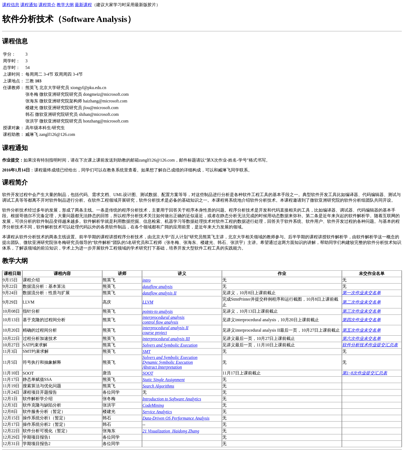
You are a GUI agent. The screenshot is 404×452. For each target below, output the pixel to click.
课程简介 (47, 4)
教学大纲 (65, 4)
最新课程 (83, 4)
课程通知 (28, 4)
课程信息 (10, 4)
